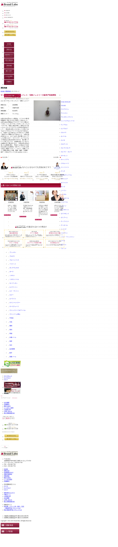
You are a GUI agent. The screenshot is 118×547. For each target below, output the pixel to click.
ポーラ (11, 271)
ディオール (64, 225)
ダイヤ (6, 486)
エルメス (63, 132)
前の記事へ (5, 157)
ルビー (27, 98)
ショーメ (63, 206)
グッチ (63, 171)
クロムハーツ (65, 163)
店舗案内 (6, 404)
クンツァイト (65, 167)
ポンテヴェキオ (14, 267)
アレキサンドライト (67, 117)
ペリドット (12, 264)
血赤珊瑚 (12, 349)
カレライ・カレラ (66, 151)
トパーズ (63, 229)
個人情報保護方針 (9, 413)
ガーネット (64, 155)
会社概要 (6, 402)
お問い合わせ (8, 411)
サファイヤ (64, 182)
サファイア (64, 179)
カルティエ (64, 144)
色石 (10, 345)
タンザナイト (65, 209)
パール (63, 240)
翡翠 (10, 341)
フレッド (63, 248)
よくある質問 (8, 479)
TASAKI (63, 105)
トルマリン (64, 233)
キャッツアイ (65, 159)
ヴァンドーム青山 (14, 314)
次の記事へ (56, 157)
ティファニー (65, 221)
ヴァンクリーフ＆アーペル (17, 310)
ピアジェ (63, 244)
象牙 (10, 353)
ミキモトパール (14, 279)
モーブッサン (13, 283)
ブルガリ (12, 256)
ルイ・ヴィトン (14, 291)
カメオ (63, 140)
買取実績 (8, 91)
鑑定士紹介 (7, 406)
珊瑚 (10, 325)
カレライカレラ (65, 148)
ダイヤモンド (21, 98)
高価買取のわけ (8, 472)
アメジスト (64, 113)
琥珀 (10, 329)
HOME (3, 91)
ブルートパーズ (14, 260)
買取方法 (6, 470)
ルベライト (12, 298)
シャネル (63, 194)
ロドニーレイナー (14, 302)
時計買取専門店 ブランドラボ (13, 510)
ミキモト (12, 275)
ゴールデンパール (66, 175)
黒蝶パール (12, 356)
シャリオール (65, 198)
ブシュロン (12, 252)
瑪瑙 (10, 333)
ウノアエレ (64, 124)
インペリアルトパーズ (67, 121)
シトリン (63, 190)
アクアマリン (65, 109)
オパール (63, 136)
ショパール (64, 202)
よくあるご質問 (8, 408)
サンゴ (63, 186)
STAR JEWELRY (66, 102)
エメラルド (64, 128)
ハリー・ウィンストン (67, 237)
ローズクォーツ (14, 306)
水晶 (10, 322)
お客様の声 (7, 409)
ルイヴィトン (13, 287)
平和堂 (11, 318)
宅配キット (7, 494)
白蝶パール (12, 337)
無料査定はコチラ (9, 492)
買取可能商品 (8, 474)
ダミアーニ (64, 217)
